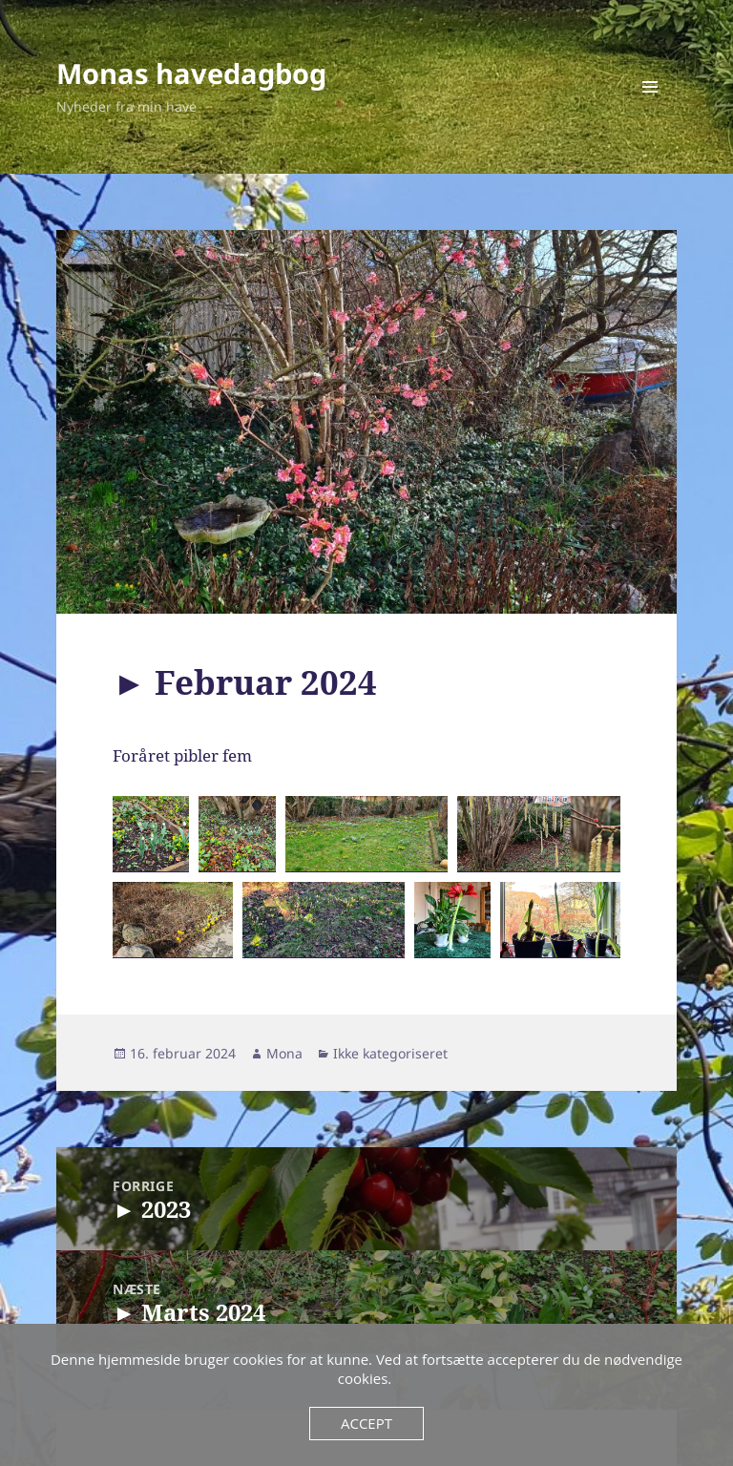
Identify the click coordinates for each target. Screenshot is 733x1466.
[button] (151, 834)
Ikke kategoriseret (390, 1053)
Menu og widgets (650, 113)
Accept (366, 1423)
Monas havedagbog (191, 73)
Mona (284, 1053)
